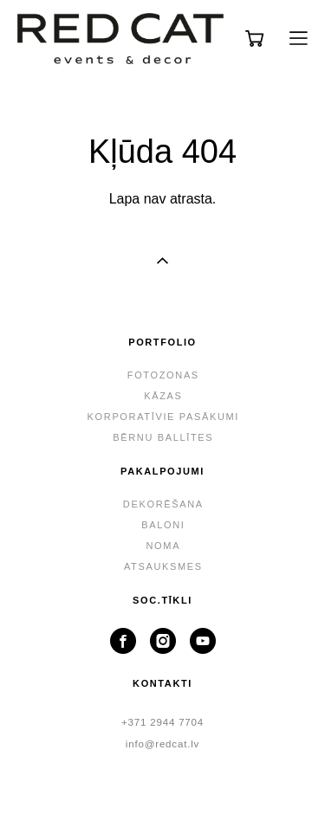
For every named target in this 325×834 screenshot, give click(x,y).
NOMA (163, 545)
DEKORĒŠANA (163, 504)
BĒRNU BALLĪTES (163, 437)
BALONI (163, 525)
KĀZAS (163, 396)
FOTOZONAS (163, 375)
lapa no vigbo (162, 793)
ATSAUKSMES (163, 566)
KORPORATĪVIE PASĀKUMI (163, 416)
